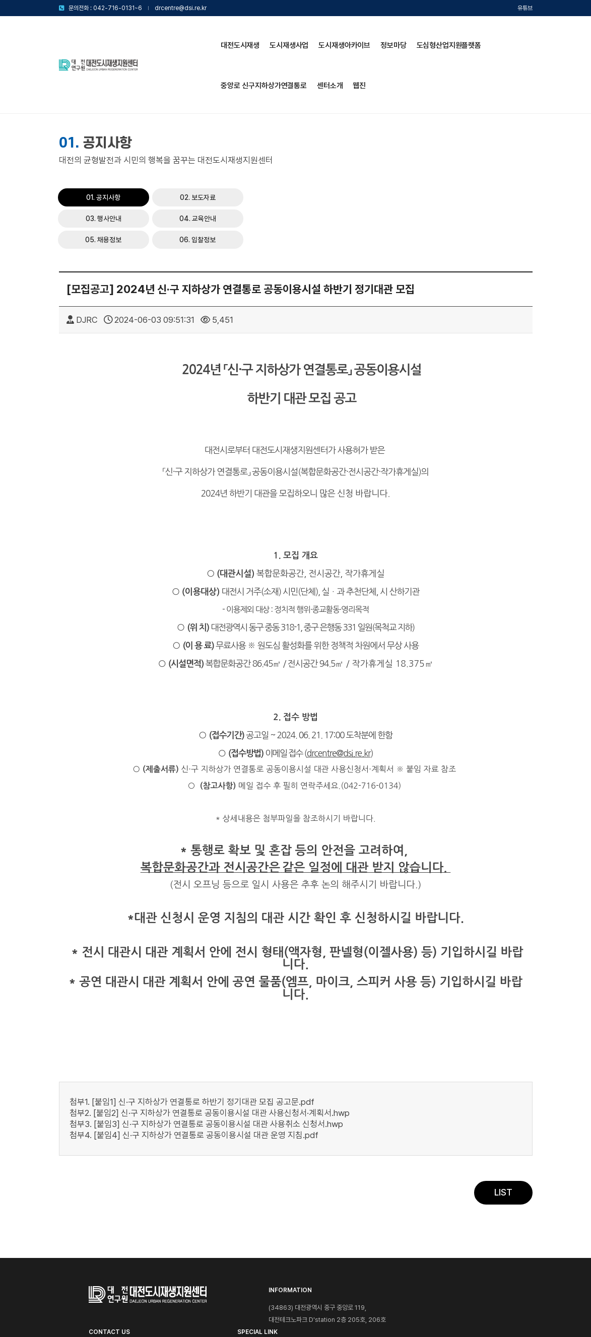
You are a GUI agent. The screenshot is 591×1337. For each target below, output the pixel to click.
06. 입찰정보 (496, 152)
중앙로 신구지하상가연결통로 (455, 36)
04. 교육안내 (339, 152)
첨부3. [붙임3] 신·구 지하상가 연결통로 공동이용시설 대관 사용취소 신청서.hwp (206, 1037)
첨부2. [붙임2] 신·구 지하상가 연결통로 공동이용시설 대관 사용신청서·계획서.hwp (210, 1026)
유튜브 (525, 8)
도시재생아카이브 (265, 36)
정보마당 (313, 36)
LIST (503, 1106)
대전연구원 (482, 1238)
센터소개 (154, 76)
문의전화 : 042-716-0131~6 (105, 8)
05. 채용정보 (418, 152)
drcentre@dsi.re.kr (181, 8)
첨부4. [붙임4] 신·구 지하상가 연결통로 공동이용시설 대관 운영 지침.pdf (194, 1048)
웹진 (183, 76)
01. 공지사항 (339, 131)
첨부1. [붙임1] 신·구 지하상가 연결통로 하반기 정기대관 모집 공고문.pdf (192, 1015)
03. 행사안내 (496, 131)
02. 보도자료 (417, 131)
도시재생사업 (209, 36)
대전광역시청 (483, 1223)
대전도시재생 (160, 36)
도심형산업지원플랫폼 (369, 36)
